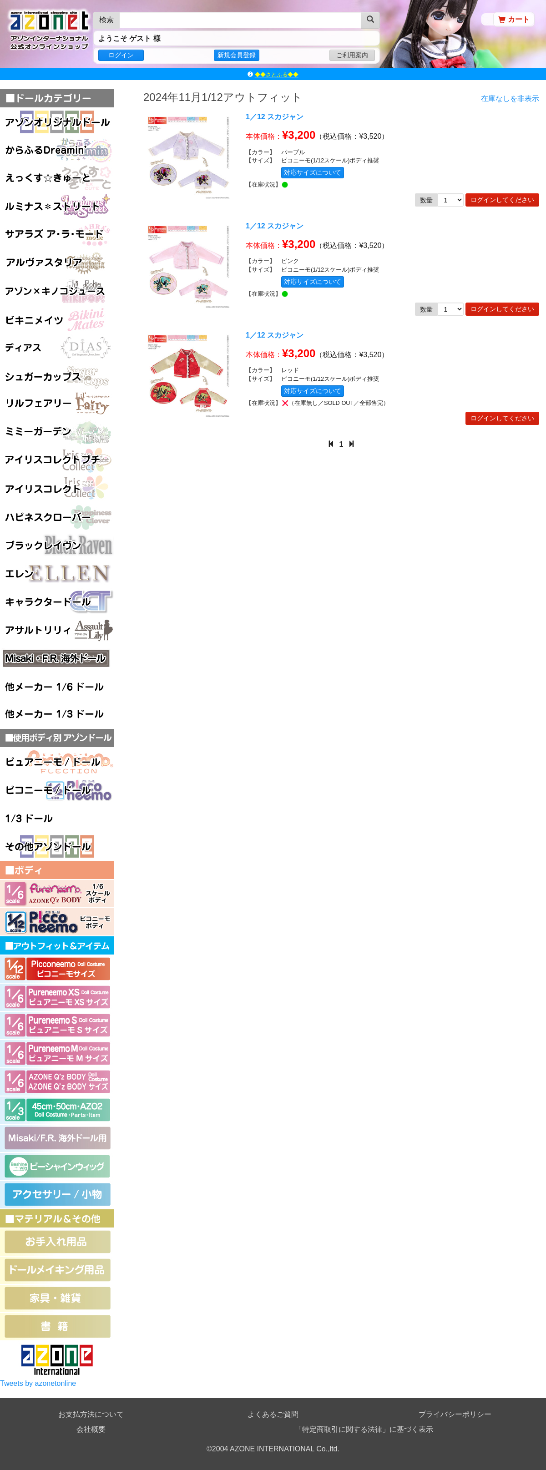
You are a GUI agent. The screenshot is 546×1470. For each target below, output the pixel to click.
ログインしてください (502, 199)
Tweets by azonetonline (38, 1383)
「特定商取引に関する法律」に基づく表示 (364, 1429)
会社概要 (91, 1429)
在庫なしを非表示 (510, 98)
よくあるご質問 (273, 1414)
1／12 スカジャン (274, 117)
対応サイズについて (312, 172)
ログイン (121, 55)
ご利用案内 (352, 55)
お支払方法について (91, 1414)
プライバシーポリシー (455, 1414)
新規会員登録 (236, 55)
